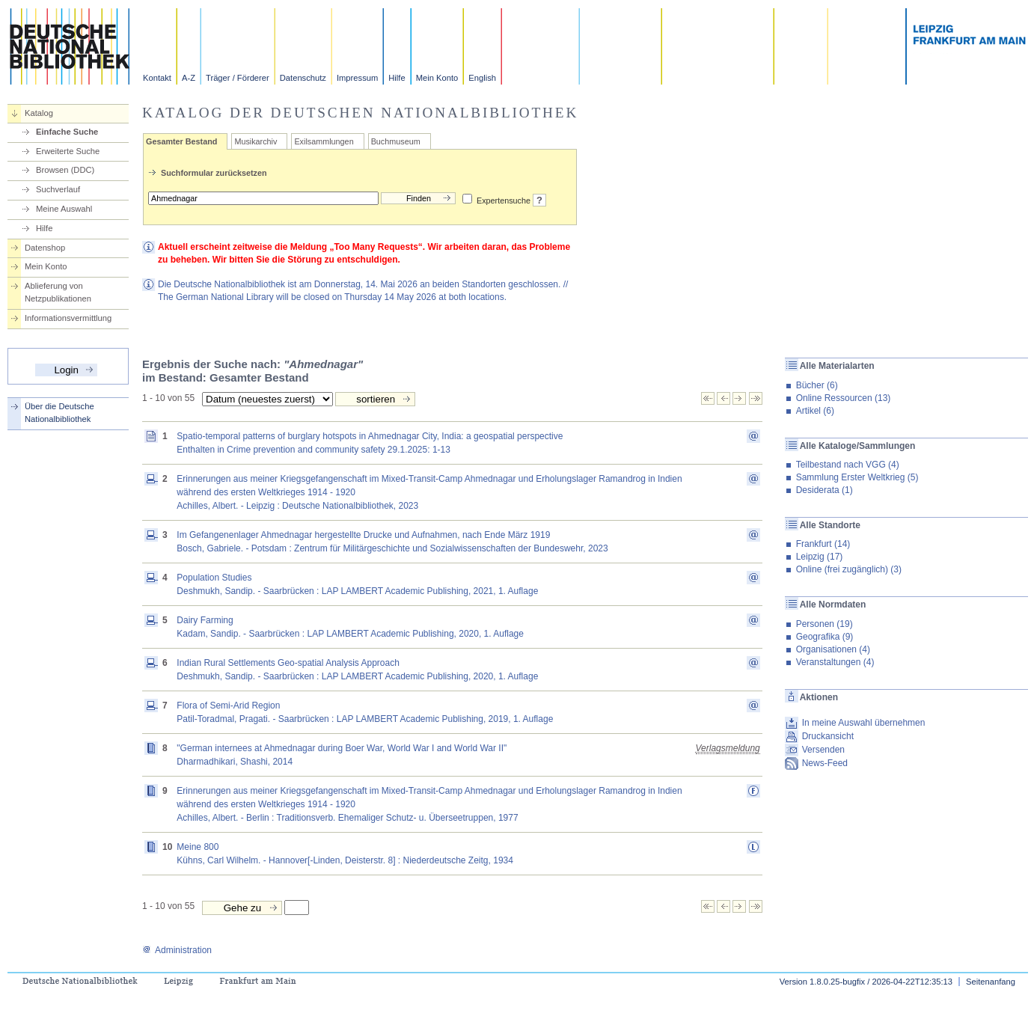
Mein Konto (437, 77)
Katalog (39, 112)
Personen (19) (824, 624)
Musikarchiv (255, 141)
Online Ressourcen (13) (843, 398)
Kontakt (157, 77)
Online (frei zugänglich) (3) (849, 569)
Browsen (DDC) (65, 169)
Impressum (357, 77)
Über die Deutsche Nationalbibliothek (59, 412)
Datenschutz (303, 77)
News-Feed (825, 763)
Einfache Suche (67, 131)
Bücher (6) (817, 385)
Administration (177, 950)
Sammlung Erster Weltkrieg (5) (857, 477)
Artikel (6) (815, 411)
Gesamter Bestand (181, 141)
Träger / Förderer (237, 77)
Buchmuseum (395, 141)
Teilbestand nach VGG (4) (847, 464)
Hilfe (396, 77)
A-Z (188, 77)
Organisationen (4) (833, 649)
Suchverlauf (58, 189)
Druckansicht (828, 736)
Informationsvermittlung (68, 317)
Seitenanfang (990, 981)
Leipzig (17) (819, 556)
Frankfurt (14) (823, 544)
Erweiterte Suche (68, 151)
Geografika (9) (825, 636)
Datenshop (45, 247)
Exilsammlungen (323, 141)
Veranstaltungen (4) (835, 662)
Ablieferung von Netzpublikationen (58, 292)
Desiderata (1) (824, 490)
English (482, 77)
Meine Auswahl (64, 208)
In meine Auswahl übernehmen (864, 722)
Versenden (823, 749)
